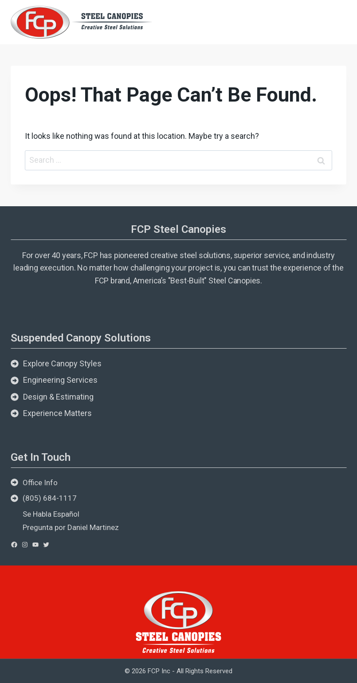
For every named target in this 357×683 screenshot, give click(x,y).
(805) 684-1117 (50, 498)
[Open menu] (336, 22)
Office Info (40, 482)
